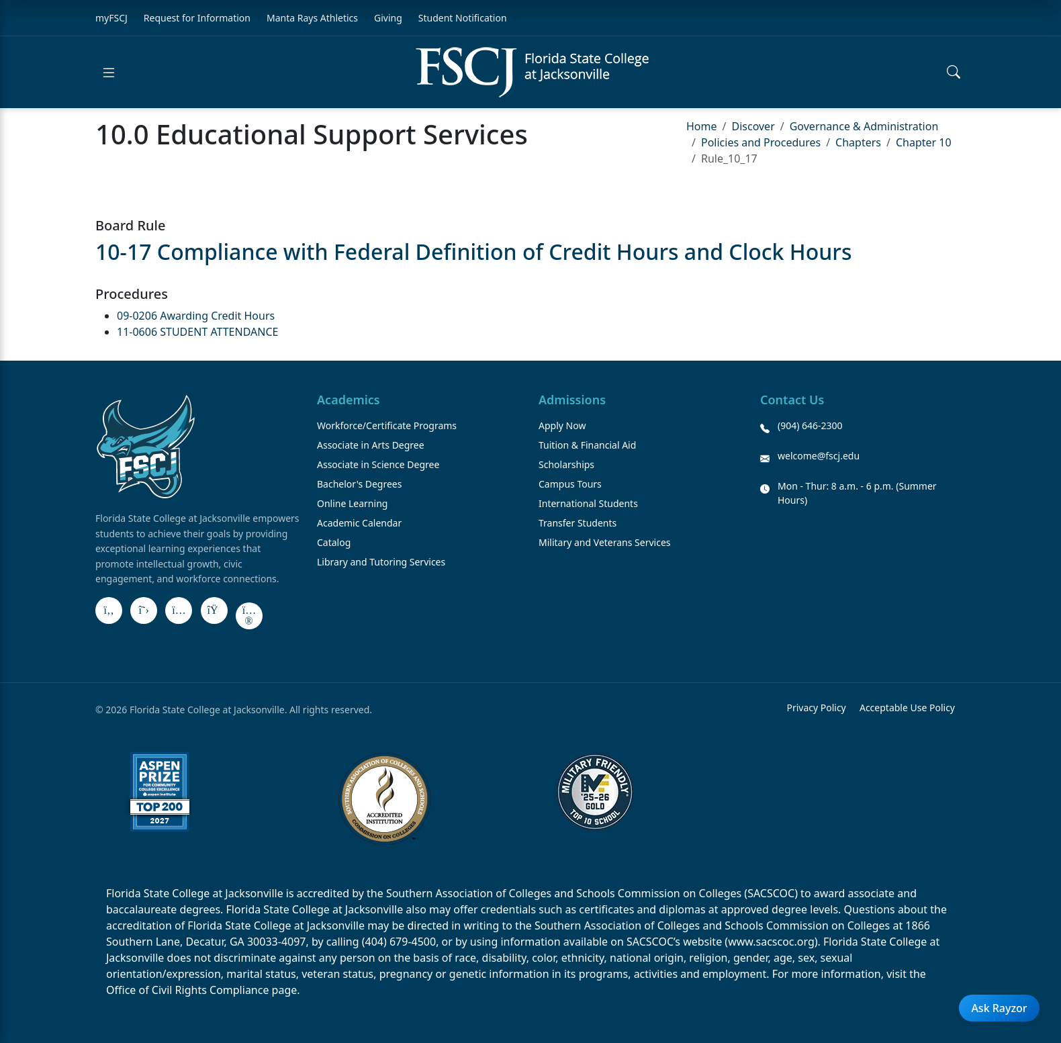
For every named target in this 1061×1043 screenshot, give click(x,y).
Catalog (334, 542)
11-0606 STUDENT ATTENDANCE (197, 331)
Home (701, 126)
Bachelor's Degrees (359, 484)
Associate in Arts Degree (370, 445)
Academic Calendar (359, 522)
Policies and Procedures (761, 142)
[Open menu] (108, 72)
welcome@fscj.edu (819, 455)
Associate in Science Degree (378, 464)
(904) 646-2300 (810, 425)
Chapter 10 (924, 142)
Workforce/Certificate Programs (387, 425)
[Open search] (953, 72)
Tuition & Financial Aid (587, 445)
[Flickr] (249, 615)
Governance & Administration (864, 126)
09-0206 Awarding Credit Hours (196, 315)
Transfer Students (577, 522)
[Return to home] (532, 72)
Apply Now (562, 425)
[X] (143, 610)
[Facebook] (108, 610)
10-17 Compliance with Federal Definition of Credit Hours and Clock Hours (473, 251)
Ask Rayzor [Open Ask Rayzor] (999, 1008)
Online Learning (352, 503)
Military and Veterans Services (605, 542)
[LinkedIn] (214, 610)
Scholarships (566, 464)
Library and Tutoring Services (381, 561)
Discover (752, 126)
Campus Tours (570, 484)
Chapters (858, 142)
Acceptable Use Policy (907, 707)
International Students (588, 503)
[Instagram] (178, 610)
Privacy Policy (815, 707)
